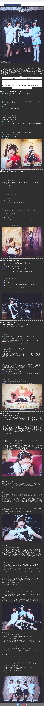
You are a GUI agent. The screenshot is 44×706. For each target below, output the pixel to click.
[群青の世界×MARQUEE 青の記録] (12, 5)
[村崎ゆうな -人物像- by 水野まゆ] (12, 78)
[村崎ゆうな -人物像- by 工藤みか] (12, 81)
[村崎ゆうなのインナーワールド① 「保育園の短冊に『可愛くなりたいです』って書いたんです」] (12, 83)
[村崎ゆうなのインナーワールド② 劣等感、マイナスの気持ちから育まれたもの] (32, 83)
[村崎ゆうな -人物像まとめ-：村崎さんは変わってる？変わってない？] (32, 81)
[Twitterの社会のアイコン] (18, 704)
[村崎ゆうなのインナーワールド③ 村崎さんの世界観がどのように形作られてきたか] (12, 85)
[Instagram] (22, 704)
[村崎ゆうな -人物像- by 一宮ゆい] (32, 78)
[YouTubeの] (26, 704)
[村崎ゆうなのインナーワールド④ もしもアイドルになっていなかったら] (32, 85)
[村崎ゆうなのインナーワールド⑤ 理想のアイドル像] (22, 88)
